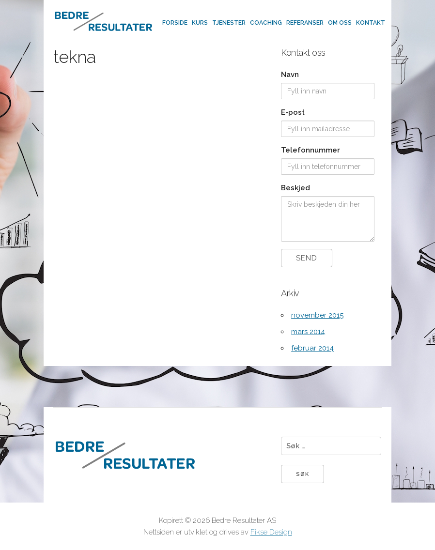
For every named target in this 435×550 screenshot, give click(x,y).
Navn (290, 74)
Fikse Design (271, 532)
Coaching (266, 22)
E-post (293, 112)
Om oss (340, 22)
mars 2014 (308, 331)
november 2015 (317, 315)
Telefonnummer (310, 150)
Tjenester (229, 22)
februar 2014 (312, 348)
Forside (174, 22)
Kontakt (370, 22)
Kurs (200, 22)
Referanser (305, 22)
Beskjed (295, 187)
